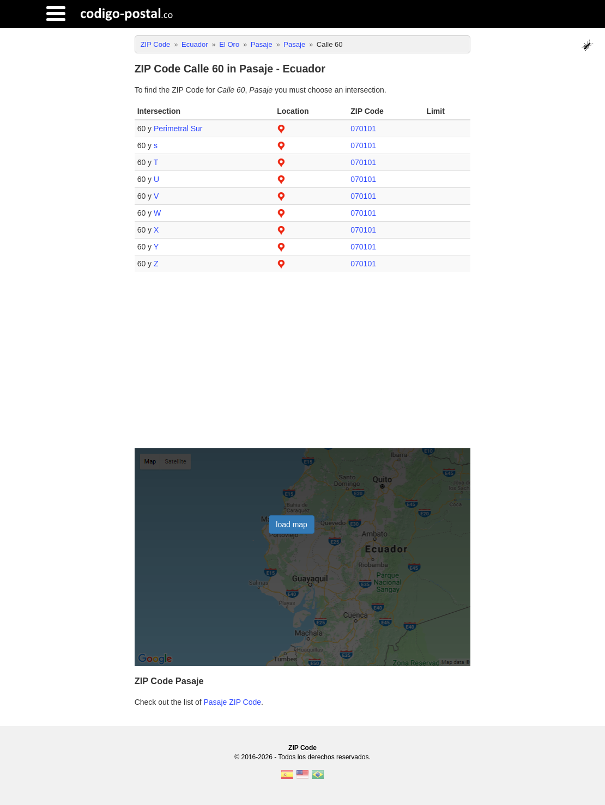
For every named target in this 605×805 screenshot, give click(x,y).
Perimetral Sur (178, 128)
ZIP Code (302, 748)
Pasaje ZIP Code (233, 702)
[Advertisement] (303, 364)
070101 (363, 128)
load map (291, 524)
